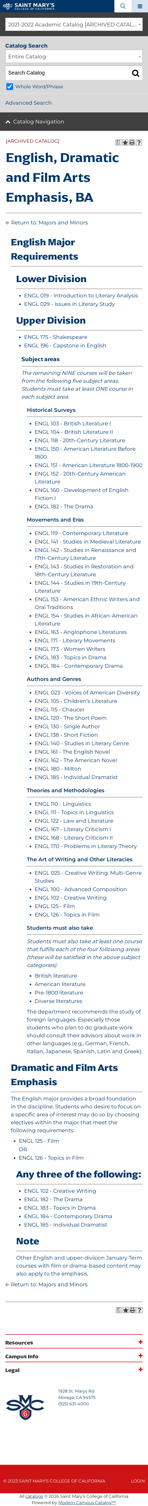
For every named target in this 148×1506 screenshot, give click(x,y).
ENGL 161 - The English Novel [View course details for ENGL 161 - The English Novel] (72, 752)
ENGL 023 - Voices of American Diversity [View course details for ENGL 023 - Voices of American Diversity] (87, 692)
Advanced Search (28, 103)
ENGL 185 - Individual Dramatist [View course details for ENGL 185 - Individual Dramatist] (76, 777)
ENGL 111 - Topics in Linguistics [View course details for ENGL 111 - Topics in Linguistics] (74, 812)
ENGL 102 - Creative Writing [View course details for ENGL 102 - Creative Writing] (71, 898)
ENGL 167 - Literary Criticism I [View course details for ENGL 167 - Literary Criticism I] (73, 829)
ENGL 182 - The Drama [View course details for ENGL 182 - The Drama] (64, 506)
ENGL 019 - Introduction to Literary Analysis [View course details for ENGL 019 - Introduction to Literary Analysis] (81, 295)
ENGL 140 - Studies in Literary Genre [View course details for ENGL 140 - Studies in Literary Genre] (82, 743)
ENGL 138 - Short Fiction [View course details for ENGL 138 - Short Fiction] (66, 735)
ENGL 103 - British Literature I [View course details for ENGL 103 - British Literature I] (73, 423)
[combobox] (74, 24)
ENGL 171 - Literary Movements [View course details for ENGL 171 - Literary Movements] (75, 640)
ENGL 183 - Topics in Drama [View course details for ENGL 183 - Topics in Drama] (70, 657)
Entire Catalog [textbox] (27, 56)
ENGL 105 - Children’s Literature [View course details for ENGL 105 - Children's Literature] (76, 701)
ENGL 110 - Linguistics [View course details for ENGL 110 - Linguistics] (63, 804)
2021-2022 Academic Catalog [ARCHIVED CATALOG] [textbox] (75, 24)
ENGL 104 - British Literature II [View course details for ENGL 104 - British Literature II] (74, 432)
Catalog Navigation (38, 121)
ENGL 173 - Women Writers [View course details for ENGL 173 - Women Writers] (70, 649)
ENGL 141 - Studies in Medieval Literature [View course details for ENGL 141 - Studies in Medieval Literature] (88, 541)
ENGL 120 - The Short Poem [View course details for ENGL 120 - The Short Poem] (71, 718)
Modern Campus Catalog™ (87, 1502)
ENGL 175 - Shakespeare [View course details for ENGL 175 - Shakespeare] (55, 337)
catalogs (34, 1496)
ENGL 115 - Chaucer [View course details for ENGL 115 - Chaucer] (59, 709)
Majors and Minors (63, 222)
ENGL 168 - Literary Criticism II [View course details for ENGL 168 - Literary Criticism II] (74, 838)
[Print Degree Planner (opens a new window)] (118, 142)
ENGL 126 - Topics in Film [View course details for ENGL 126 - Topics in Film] (67, 914)
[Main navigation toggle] (140, 6)
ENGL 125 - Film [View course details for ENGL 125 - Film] (55, 906)
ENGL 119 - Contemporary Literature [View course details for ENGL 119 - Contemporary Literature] (81, 533)
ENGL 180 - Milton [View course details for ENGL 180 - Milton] (58, 769)
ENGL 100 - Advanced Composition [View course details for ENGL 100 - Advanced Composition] (81, 889)
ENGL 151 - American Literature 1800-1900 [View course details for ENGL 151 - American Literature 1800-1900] (88, 465)
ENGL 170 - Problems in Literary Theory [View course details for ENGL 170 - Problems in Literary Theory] (86, 846)
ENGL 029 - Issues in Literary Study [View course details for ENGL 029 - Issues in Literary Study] (69, 304)
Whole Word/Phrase (39, 87)
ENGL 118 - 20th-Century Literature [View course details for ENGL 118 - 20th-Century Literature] (80, 440)
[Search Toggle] (123, 6)
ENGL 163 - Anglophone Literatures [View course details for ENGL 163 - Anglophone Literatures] (81, 632)
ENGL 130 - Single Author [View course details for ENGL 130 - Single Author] (67, 726)
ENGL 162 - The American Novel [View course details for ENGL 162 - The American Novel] (76, 760)
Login (138, 1481)
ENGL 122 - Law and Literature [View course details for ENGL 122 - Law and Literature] (74, 821)
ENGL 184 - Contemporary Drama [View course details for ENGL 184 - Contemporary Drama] (79, 666)
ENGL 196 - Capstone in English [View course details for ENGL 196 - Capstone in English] (65, 345)
